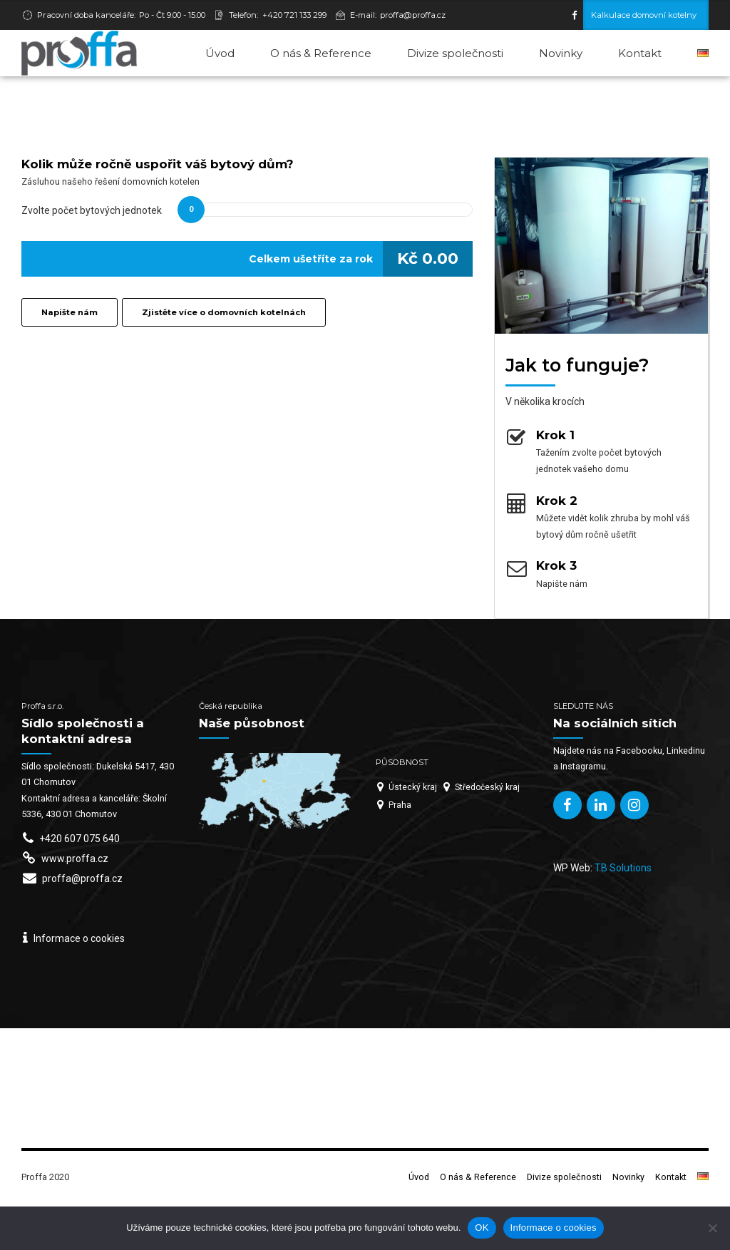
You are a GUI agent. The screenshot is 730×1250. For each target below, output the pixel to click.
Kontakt (640, 53)
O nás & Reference (320, 53)
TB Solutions (623, 915)
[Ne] (712, 1228)
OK (481, 1227)
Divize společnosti (455, 53)
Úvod (220, 53)
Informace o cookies (553, 1227)
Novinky (560, 53)
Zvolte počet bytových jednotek (91, 257)
